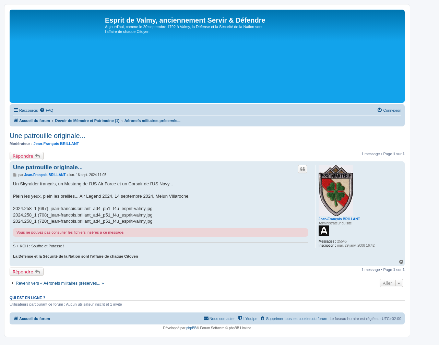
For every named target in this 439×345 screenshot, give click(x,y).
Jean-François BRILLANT (56, 143)
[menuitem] (46, 110)
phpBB (191, 328)
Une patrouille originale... (47, 135)
